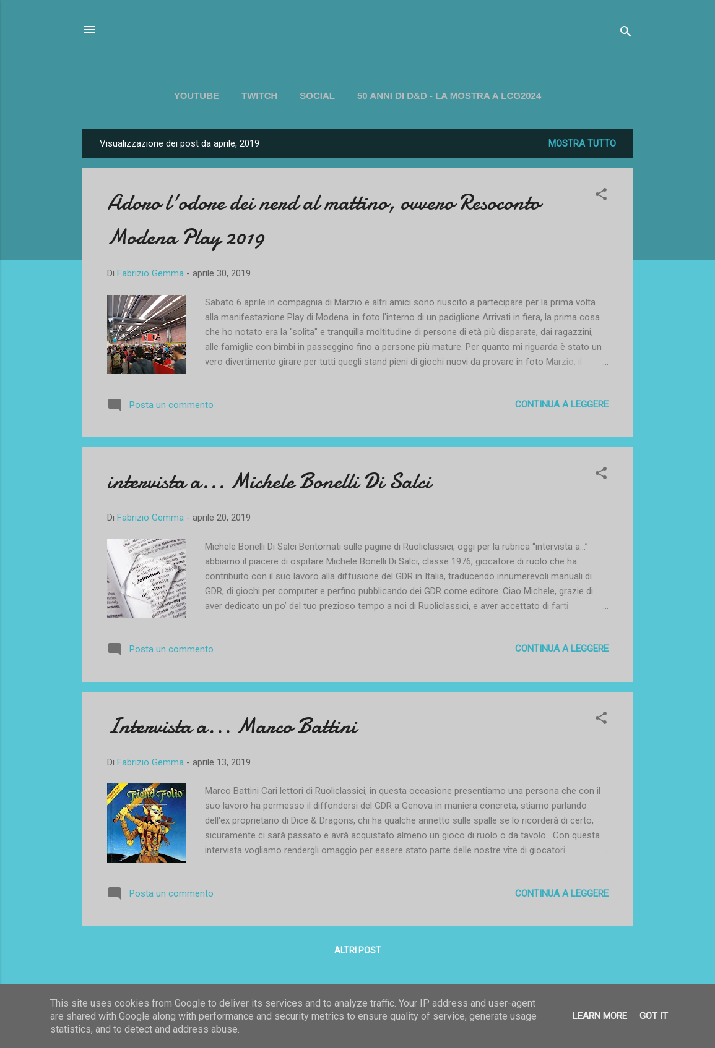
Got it (653, 1015)
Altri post (357, 950)
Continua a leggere (562, 404)
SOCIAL (317, 95)
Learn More (600, 1015)
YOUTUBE (196, 95)
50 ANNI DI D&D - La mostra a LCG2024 (449, 95)
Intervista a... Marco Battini (232, 726)
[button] (601, 196)
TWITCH (259, 95)
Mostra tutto (582, 143)
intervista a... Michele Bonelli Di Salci (269, 481)
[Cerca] (625, 34)
